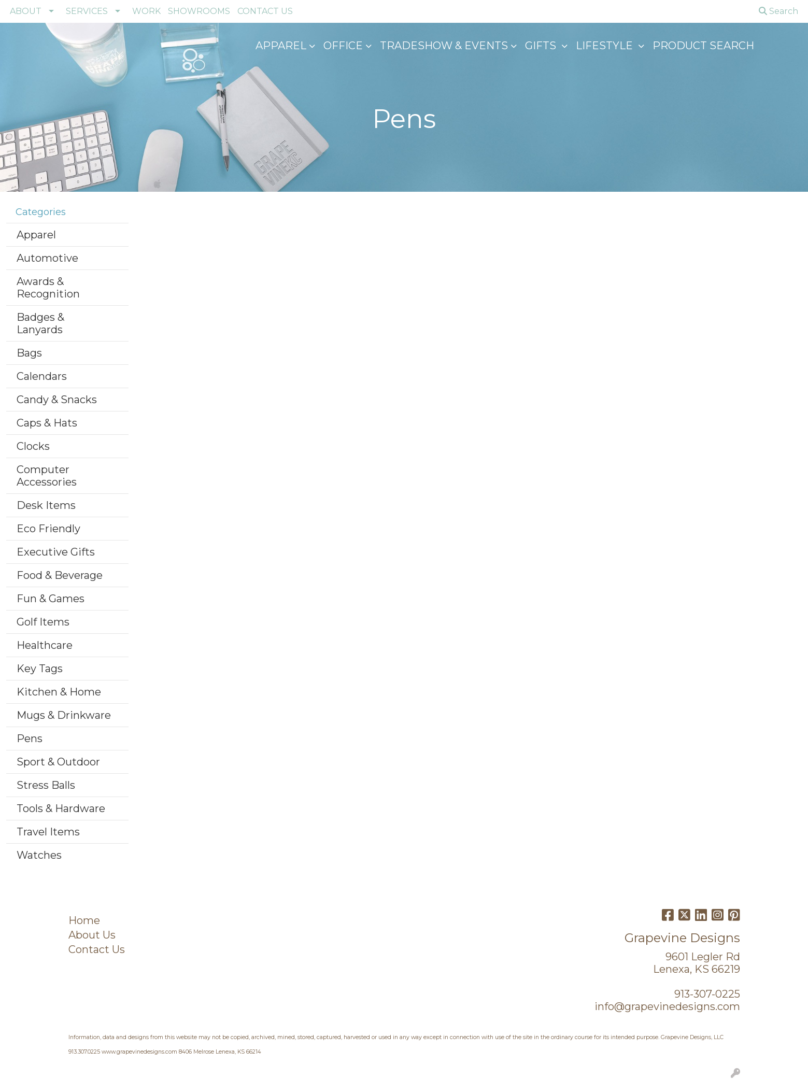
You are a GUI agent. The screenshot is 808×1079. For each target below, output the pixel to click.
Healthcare (45, 645)
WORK (146, 11)
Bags (29, 353)
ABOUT (25, 11)
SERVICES (87, 11)
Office (343, 45)
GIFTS (542, 45)
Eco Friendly (48, 528)
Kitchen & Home (59, 692)
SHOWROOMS (199, 11)
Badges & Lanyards (40, 323)
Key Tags (40, 668)
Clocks (33, 446)
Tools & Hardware (61, 808)
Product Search (703, 45)
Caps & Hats (47, 423)
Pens (29, 738)
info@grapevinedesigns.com (667, 1006)
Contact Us (96, 949)
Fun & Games (50, 598)
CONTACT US (265, 11)
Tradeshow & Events (444, 45)
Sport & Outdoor (58, 762)
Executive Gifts (56, 552)
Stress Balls (46, 785)
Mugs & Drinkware (64, 715)
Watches (39, 855)
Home (84, 920)
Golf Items (43, 622)
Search (778, 11)
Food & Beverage (60, 575)
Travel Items (48, 832)
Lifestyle (605, 45)
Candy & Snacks (57, 399)
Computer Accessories (47, 475)
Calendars (42, 376)
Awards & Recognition (48, 287)
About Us (92, 935)
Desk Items (46, 505)
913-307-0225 (707, 994)
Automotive (47, 258)
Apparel (281, 45)
